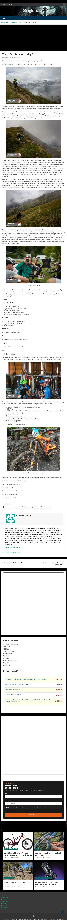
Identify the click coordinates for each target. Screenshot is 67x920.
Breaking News (40, 878)
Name (6, 793)
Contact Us (4, 897)
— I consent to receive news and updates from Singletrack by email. (27, 807)
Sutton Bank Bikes (8, 651)
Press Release (13, 848)
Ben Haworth (15, 857)
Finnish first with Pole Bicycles (13, 563)
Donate (3, 903)
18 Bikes (6, 649)
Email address (9, 799)
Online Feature (8, 878)
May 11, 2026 (7, 886)
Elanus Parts (7, 665)
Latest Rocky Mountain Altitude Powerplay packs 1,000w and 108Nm (18, 854)
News (6, 848)
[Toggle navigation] (3, 18)
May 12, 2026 (7, 857)
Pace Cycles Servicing (10, 660)
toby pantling (9, 552)
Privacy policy (24, 810)
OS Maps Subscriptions (10, 644)
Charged (48, 878)
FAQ (2, 899)
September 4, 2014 (7, 57)
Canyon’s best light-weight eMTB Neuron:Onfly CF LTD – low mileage (25, 679)
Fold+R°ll (6, 663)
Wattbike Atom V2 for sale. (13, 695)
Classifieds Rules (6, 901)
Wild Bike (6, 658)
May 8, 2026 (38, 886)
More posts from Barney (12, 547)
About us (4, 905)
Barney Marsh (17, 57)
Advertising (4, 907)
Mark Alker (46, 886)
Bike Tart (6, 656)
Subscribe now (33, 815)
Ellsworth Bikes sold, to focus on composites (53, 564)
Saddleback (6, 647)
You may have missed (10, 830)
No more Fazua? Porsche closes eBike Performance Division (47, 883)
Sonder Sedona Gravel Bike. (13, 690)
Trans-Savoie (16, 552)
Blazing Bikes (7, 654)
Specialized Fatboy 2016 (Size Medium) (17, 684)
